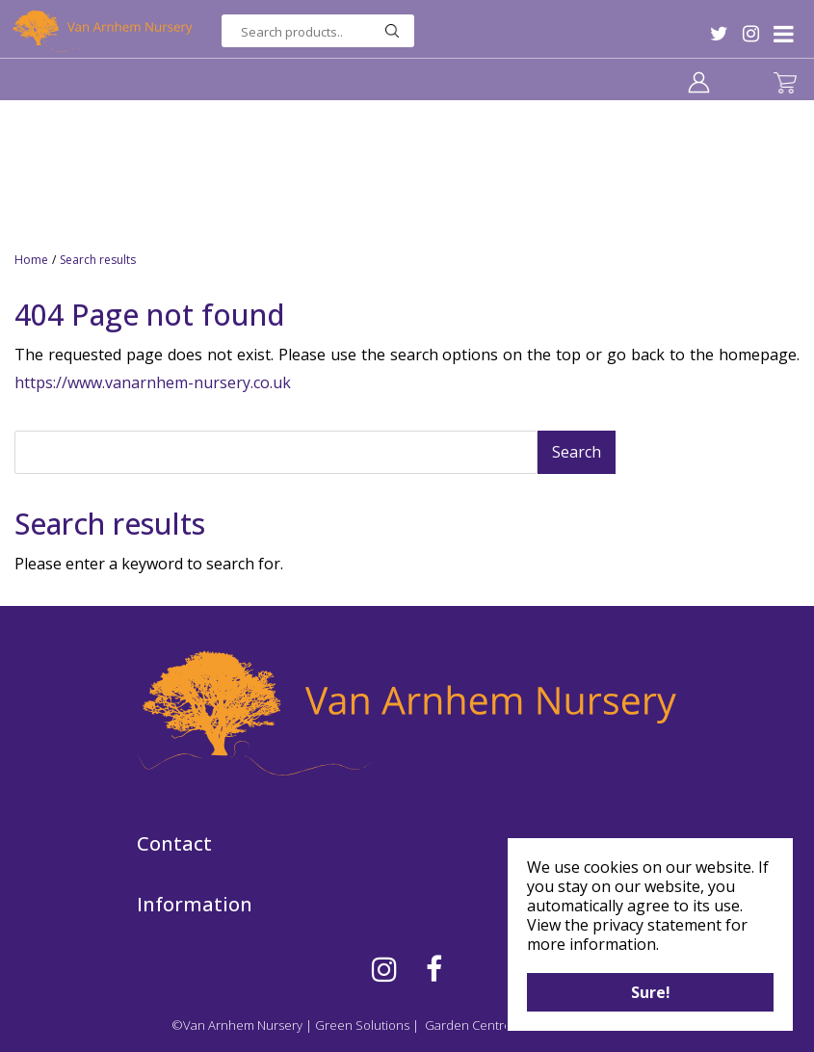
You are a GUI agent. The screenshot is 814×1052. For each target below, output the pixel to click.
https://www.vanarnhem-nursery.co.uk (152, 382)
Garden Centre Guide (487, 1025)
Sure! (650, 992)
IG (751, 33)
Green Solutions (362, 1025)
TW (719, 33)
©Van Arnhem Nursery (236, 1025)
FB (434, 969)
